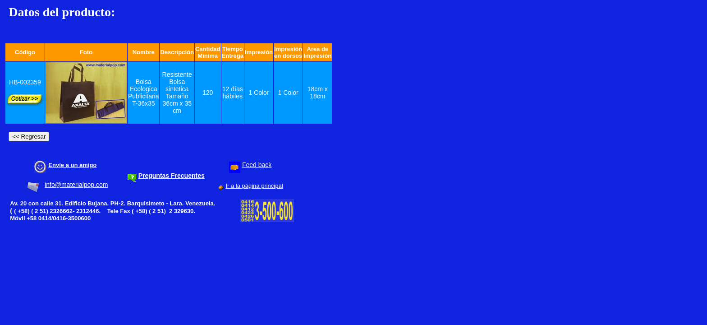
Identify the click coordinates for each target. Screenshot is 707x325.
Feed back (256, 164)
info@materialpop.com (76, 184)
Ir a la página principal (254, 185)
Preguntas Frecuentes (171, 175)
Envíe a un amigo (72, 165)
